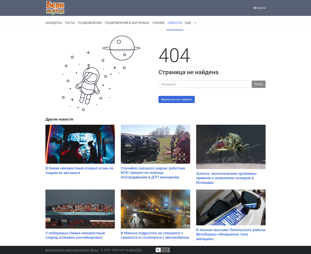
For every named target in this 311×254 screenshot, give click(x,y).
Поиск (258, 84)
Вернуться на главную (176, 99)
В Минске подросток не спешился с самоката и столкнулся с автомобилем (155, 235)
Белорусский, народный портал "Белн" (72, 250)
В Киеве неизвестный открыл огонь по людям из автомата (79, 170)
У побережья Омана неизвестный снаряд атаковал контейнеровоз (75, 235)
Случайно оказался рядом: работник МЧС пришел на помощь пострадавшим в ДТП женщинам (153, 172)
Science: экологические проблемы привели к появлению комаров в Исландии (226, 178)
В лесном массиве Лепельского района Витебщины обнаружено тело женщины (230, 234)
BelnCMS (136, 250)
